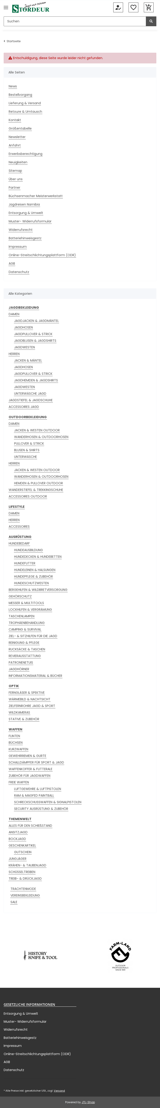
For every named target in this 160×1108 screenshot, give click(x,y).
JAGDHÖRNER (19, 669)
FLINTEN (14, 736)
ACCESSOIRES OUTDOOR (28, 496)
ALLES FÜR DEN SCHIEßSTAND (30, 825)
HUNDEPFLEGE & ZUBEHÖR (33, 576)
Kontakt (15, 120)
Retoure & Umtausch (25, 111)
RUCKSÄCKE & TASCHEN (27, 649)
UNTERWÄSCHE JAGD (30, 393)
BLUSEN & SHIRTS (26, 450)
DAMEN (14, 314)
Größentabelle (20, 128)
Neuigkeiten (18, 162)
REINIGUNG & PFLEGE (24, 642)
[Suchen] (75, 21)
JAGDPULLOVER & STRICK (33, 334)
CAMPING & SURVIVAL (25, 629)
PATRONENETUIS (21, 662)
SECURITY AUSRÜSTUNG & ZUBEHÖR (41, 808)
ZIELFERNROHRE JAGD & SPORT (32, 706)
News (13, 86)
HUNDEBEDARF (19, 543)
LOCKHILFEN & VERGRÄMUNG (30, 609)
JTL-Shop (88, 1102)
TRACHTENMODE (23, 888)
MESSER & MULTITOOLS (26, 603)
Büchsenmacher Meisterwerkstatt (36, 196)
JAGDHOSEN (23, 327)
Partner (14, 187)
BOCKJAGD (17, 839)
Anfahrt (15, 145)
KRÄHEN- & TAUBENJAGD (27, 865)
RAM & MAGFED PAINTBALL (34, 795)
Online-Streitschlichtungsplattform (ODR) (42, 255)
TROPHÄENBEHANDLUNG (27, 622)
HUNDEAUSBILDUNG (28, 550)
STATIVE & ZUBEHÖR (24, 719)
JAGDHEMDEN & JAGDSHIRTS (36, 380)
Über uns (16, 179)
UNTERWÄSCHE (25, 456)
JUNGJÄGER (17, 858)
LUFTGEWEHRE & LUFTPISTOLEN (37, 789)
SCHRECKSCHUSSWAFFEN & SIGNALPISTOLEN (47, 802)
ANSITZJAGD (18, 832)
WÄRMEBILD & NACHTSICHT (29, 699)
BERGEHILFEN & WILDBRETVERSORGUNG (38, 589)
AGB (12, 263)
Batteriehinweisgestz (25, 238)
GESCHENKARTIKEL (22, 845)
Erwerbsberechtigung (25, 153)
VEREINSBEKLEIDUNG (25, 895)
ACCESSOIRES (19, 526)
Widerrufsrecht (21, 229)
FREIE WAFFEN (19, 782)
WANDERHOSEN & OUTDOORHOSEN (41, 437)
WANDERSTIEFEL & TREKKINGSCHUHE (36, 490)
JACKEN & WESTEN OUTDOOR (37, 430)
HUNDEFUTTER (24, 563)
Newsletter (17, 137)
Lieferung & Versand (25, 103)
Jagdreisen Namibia (24, 204)
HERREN (14, 354)
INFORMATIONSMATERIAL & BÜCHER (35, 675)
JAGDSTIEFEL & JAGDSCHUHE (31, 400)
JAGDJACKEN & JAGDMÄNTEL (36, 320)
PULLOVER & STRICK (29, 443)
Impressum (18, 246)
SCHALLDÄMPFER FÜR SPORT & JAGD (36, 762)
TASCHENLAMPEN (21, 616)
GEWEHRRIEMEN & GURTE (27, 755)
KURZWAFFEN (18, 749)
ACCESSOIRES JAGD (24, 406)
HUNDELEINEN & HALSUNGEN (34, 570)
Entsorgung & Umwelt (26, 213)
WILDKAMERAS (19, 712)
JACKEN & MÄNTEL (28, 360)
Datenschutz (19, 272)
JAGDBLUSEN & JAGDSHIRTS (35, 340)
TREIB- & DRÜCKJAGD (25, 878)
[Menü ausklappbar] (6, 7)
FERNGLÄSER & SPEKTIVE (27, 692)
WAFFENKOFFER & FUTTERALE (30, 769)
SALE (13, 902)
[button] (118, 7)
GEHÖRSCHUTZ (20, 596)
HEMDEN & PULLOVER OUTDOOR (38, 483)
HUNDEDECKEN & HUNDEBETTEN (38, 556)
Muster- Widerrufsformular (30, 221)
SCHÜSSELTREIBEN (22, 872)
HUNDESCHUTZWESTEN (31, 583)
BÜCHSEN (16, 742)
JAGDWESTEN (24, 347)
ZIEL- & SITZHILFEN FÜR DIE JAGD (33, 636)
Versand (59, 1090)
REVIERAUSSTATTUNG (25, 656)
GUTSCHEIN (22, 852)
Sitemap (15, 170)
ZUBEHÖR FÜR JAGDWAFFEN (29, 775)
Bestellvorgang (20, 94)
